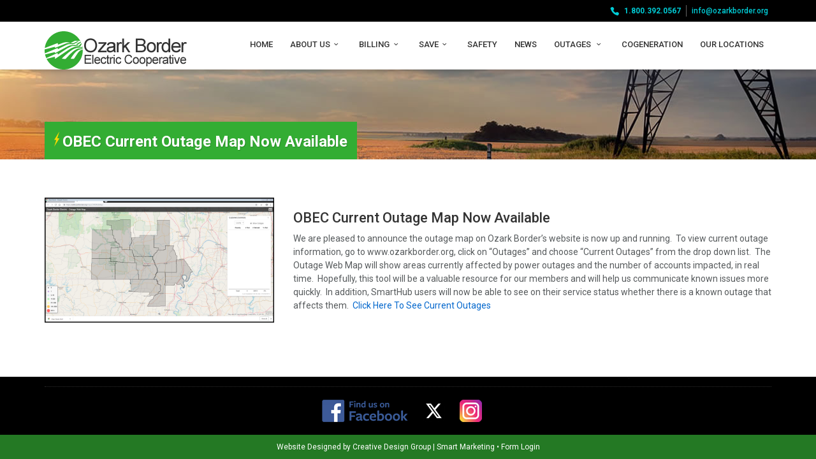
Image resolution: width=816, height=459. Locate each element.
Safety (482, 44)
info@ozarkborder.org (730, 10)
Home (261, 44)
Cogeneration (652, 44)
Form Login (485, 446)
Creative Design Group (356, 446)
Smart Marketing (431, 446)
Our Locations (732, 44)
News (525, 44)
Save (434, 44)
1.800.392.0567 (652, 10)
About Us (316, 44)
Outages (579, 44)
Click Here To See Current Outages (422, 305)
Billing (380, 44)
